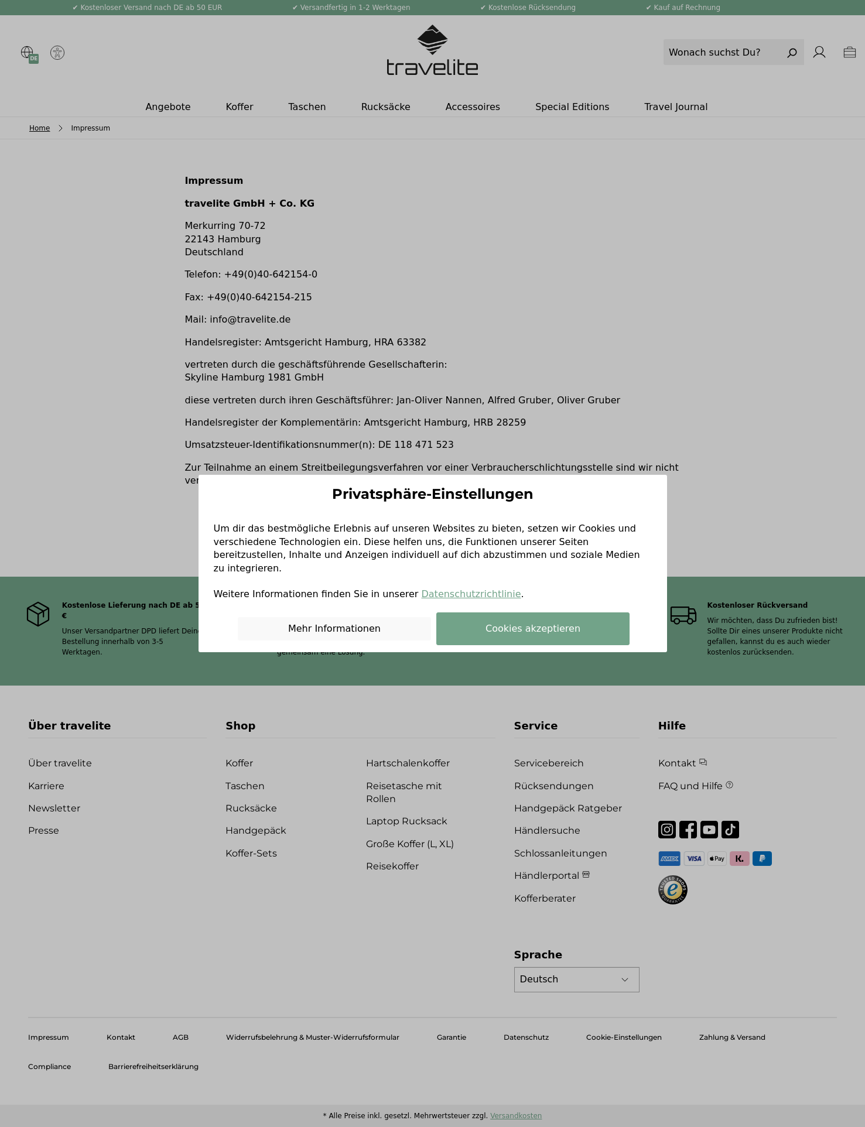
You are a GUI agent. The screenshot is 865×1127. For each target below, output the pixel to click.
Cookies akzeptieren (533, 628)
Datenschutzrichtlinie (471, 594)
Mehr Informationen (334, 628)
